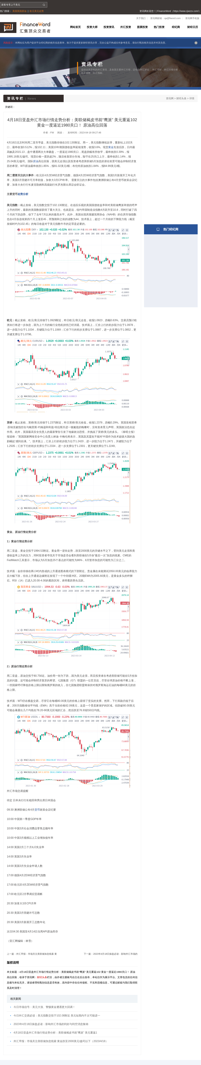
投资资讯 (109, 27)
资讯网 (170, 98)
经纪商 (176, 27)
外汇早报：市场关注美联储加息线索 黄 (36, 954)
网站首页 (75, 27)
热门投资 (159, 27)
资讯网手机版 (192, 18)
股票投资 (142, 27)
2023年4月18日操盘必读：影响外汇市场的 (115, 954)
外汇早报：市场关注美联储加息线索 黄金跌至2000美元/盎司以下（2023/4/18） (61, 1041)
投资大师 (92, 27)
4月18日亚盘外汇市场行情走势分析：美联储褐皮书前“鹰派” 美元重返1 (55, 1032)
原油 (35, 161)
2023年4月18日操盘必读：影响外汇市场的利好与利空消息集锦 (51, 1024)
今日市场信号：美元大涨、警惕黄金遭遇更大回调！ (44, 1007)
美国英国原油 (19, 11)
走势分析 (23, 194)
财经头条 (181, 98)
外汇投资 (125, 27)
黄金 (111, 147)
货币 (37, 809)
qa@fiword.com (172, 18)
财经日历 (192, 27)
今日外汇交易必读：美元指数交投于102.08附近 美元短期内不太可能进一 (57, 1015)
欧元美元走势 (37, 11)
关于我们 (141, 18)
